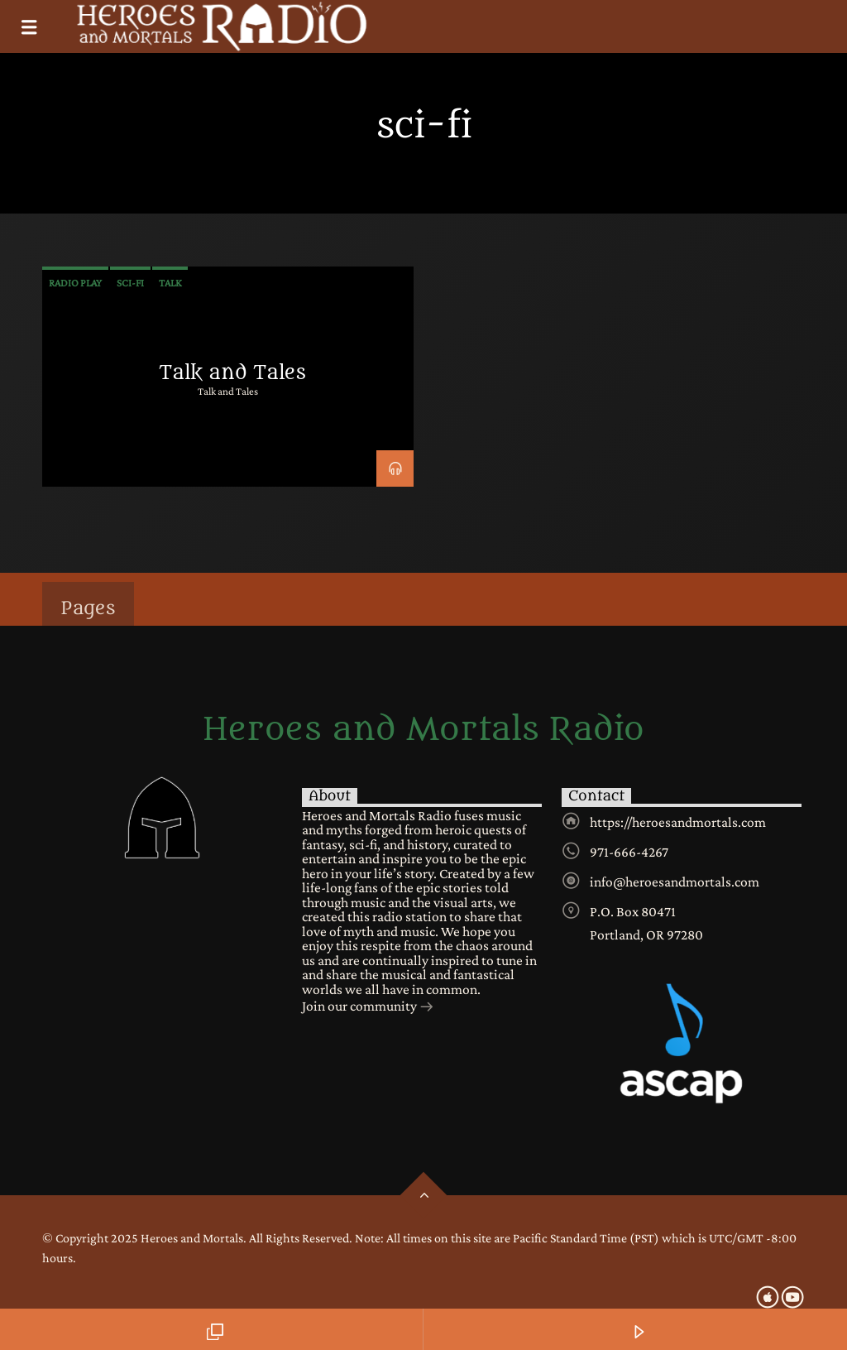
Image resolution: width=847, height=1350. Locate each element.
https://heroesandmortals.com (678, 822)
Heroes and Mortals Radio (423, 730)
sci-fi (130, 282)
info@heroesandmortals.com (674, 881)
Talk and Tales (232, 372)
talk (170, 282)
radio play (75, 282)
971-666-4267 (629, 851)
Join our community (368, 1007)
